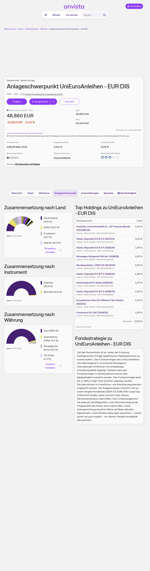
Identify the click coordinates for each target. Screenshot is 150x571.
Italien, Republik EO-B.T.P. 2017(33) (95, 238)
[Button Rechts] (53, 102)
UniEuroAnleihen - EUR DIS (36, 29)
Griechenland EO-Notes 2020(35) (94, 282)
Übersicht (16, 193)
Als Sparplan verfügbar (27, 164)
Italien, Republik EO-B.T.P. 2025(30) (95, 247)
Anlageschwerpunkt (65, 193)
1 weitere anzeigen (53, 366)
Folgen (17, 101)
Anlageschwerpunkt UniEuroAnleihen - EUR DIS (68, 29)
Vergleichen (40, 101)
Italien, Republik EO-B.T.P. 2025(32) (95, 273)
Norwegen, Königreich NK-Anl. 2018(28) (97, 256)
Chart (30, 193)
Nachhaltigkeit (126, 193)
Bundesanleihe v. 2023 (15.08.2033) (95, 265)
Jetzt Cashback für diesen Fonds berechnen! (25, 133)
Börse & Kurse (10, 29)
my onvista (72, 14)
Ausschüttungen (90, 193)
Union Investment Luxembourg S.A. (44, 94)
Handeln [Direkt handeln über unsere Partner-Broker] (69, 101)
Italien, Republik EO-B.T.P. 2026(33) (95, 291)
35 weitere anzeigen (53, 250)
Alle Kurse (44, 193)
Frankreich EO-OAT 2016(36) (92, 312)
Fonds (20, 29)
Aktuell (56, 14)
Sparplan (109, 193)
